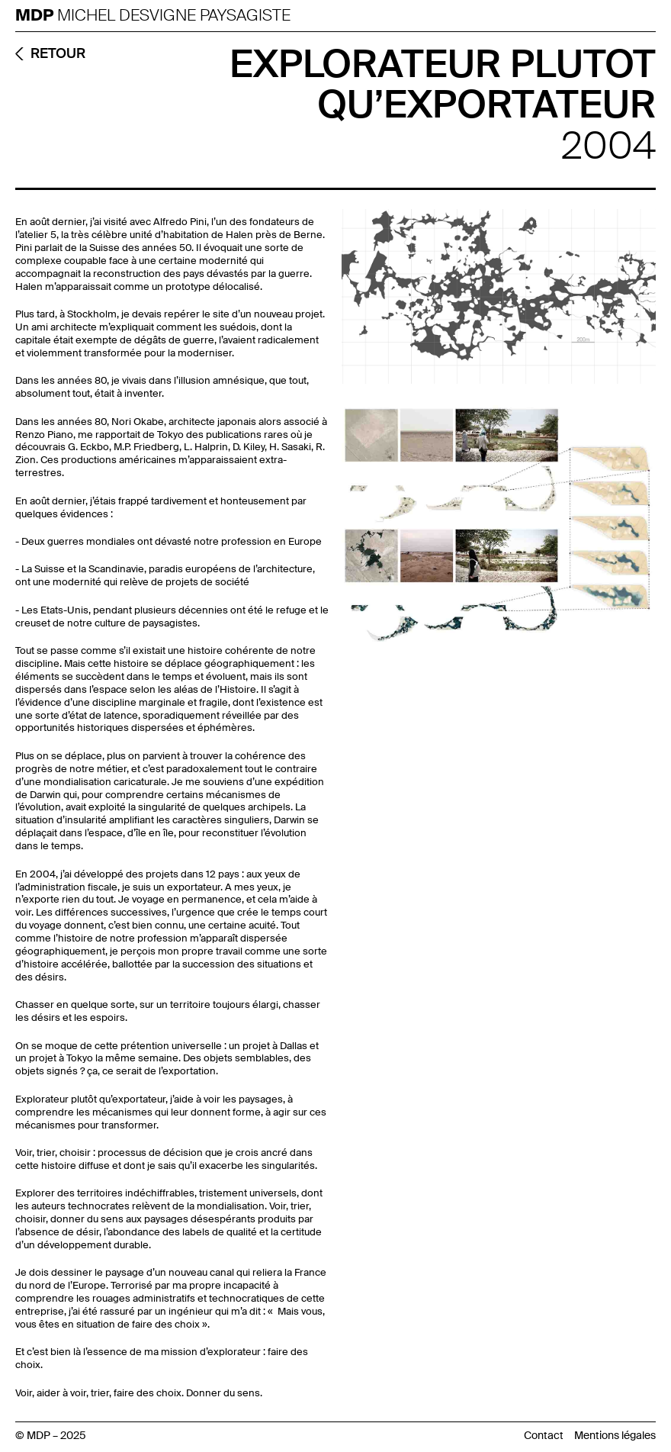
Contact (543, 1435)
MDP (36, 16)
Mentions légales (615, 1435)
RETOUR (57, 53)
